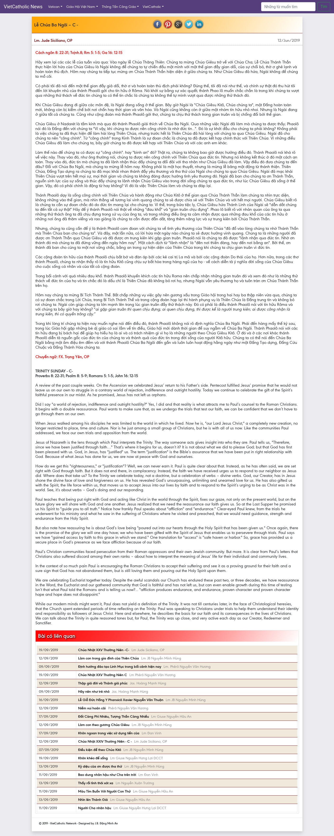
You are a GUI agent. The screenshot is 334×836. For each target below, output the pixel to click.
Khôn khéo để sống (93, 758)
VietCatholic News (23, 7)
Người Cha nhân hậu (94, 808)
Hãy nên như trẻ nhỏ (93, 691)
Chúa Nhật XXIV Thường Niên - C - (105, 741)
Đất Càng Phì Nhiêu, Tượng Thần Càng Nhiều (113, 716)
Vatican (54, 7)
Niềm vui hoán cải (92, 708)
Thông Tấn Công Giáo (119, 7)
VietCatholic (152, 7)
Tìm (323, 6)
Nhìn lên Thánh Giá (93, 800)
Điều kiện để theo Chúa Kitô (99, 750)
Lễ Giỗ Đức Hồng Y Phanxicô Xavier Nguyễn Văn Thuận (120, 700)
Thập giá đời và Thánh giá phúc (102, 683)
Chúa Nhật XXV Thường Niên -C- (103, 650)
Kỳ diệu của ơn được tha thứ (100, 766)
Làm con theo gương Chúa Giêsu (103, 725)
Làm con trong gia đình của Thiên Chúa (108, 658)
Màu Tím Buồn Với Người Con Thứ (104, 791)
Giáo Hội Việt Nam (80, 7)
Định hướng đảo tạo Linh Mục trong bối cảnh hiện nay (119, 666)
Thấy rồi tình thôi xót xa (95, 783)
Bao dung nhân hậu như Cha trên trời (107, 775)
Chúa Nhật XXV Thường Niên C (102, 675)
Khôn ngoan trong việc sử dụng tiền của (108, 733)
